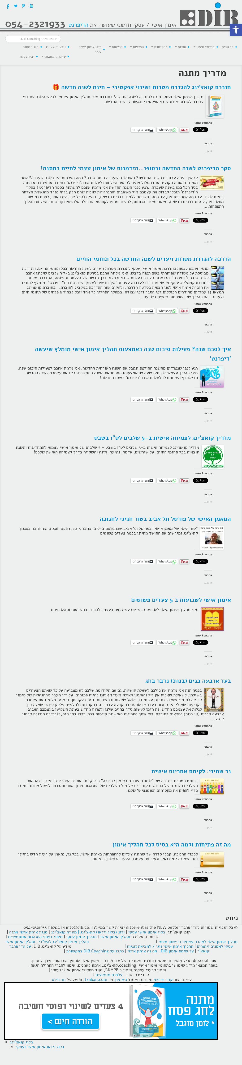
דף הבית (227, 47)
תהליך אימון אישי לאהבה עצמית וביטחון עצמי (197, 941)
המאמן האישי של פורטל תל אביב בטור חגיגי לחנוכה (165, 519)
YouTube (31, 5)
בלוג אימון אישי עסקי (90, 49)
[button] (236, 30)
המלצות (137, 47)
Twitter (15, 5)
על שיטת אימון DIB (177, 951)
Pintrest (23, 5)
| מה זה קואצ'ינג (65, 932)
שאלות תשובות (54, 56)
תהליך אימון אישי (115, 937)
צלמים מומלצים (108, 975)
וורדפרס (59, 979)
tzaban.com (96, 979)
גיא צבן (120, 979)
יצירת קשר (26, 56)
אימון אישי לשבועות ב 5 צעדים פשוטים (181, 600)
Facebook (7, 5)
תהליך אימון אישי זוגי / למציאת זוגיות (160, 946)
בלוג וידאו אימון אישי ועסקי (40, 1047)
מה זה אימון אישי (142, 951)
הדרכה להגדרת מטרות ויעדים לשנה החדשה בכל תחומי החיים (153, 259)
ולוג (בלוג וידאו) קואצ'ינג (102, 932)
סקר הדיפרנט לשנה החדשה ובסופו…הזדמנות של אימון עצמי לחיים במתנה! (136, 168)
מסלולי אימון (204, 47)
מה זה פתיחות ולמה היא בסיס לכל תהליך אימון (171, 845)
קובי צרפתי (163, 979)
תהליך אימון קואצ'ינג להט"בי (64, 941)
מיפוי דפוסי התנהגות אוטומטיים (35, 937)
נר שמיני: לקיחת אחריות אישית (191, 771)
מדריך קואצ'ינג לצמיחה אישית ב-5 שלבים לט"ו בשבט (162, 438)
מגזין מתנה (31, 47)
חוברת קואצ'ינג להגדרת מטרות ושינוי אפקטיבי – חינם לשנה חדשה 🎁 (141, 87)
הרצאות (115, 47)
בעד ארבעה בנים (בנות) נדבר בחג (188, 681)
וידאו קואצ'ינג (56, 47)
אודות (180, 47)
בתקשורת (159, 47)
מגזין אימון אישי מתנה (28, 932)
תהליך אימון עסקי (81, 937)
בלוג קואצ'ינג (21, 1042)
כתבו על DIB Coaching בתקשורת (95, 951)
